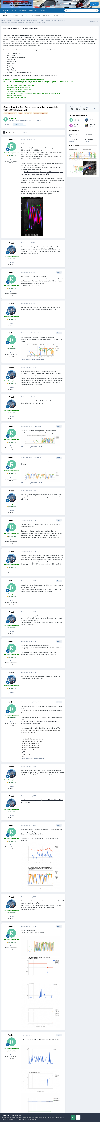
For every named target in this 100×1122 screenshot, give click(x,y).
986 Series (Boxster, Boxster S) (31, 120)
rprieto (76, 124)
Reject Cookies (91, 1117)
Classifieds (46, 15)
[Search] (74, 10)
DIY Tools (24, 15)
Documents (36, 15)
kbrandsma (93, 124)
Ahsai (11, 243)
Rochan (11, 140)
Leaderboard (33, 10)
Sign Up (94, 4)
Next (13, 132)
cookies (14, 1117)
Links (63, 15)
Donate (43, 10)
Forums (4, 15)
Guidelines (22, 10)
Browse (5, 11)
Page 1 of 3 (26, 132)
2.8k (12, 262)
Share (7, 124)
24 (11, 159)
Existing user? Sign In (80, 4)
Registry (56, 15)
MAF (23, 752)
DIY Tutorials (14, 15)
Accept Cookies (76, 1117)
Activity (14, 10)
